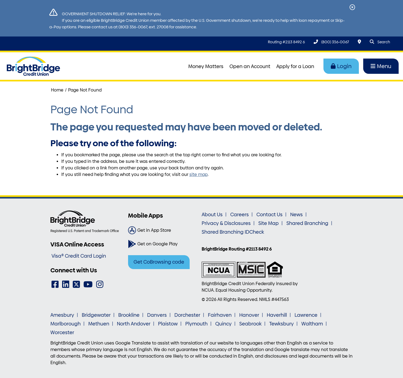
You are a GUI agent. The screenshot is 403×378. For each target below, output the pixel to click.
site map (198, 174)
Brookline (129, 315)
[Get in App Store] (163, 230)
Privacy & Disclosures (226, 223)
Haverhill (277, 315)
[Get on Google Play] (163, 244)
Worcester (62, 332)
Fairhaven (220, 315)
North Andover (133, 323)
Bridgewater (96, 315)
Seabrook (250, 323)
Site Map (268, 223)
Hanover (249, 315)
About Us (212, 214)
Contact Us (269, 214)
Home (57, 90)
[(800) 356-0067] (331, 41)
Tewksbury (281, 323)
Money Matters (205, 66)
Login (341, 66)
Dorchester (187, 315)
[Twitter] (76, 284)
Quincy (223, 323)
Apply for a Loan (295, 66)
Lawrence (306, 315)
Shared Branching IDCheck (233, 232)
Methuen (98, 323)
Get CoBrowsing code (159, 262)
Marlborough (65, 323)
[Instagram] (99, 284)
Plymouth (196, 323)
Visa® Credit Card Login (78, 256)
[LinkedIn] (65, 284)
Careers (239, 214)
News (296, 214)
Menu (381, 66)
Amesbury (62, 315)
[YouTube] (88, 284)
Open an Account (249, 66)
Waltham (312, 323)
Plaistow (168, 323)
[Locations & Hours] (359, 41)
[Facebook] (55, 284)
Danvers (157, 315)
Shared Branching (307, 223)
